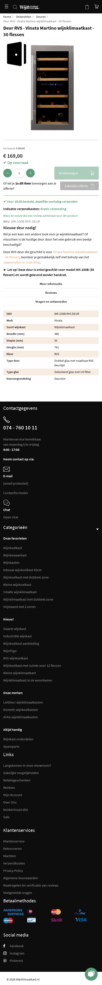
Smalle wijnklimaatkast (20, 592)
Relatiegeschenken (17, 780)
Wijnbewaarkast (15, 555)
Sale (6, 817)
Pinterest (13, 960)
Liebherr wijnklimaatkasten (23, 702)
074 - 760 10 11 (20, 427)
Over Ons (10, 802)
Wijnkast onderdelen (18, 739)
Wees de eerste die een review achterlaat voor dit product (40, 216)
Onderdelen (23, 17)
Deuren (41, 17)
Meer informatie (51, 284)
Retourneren (12, 848)
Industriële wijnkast (17, 636)
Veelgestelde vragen (17, 892)
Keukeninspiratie (15, 809)
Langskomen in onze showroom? (27, 765)
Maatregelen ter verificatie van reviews (30, 885)
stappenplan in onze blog (21, 262)
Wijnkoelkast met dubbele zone (26, 577)
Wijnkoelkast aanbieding (21, 643)
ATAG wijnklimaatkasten (20, 717)
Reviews (51, 293)
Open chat (10, 517)
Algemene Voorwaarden (20, 878)
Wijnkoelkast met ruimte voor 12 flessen (32, 665)
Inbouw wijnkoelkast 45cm (22, 570)
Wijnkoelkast (12, 548)
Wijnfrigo (10, 651)
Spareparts (11, 746)
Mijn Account (12, 795)
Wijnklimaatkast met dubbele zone (28, 599)
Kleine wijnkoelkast (17, 584)
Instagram (13, 953)
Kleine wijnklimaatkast (19, 673)
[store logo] (29, 5)
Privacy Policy (13, 870)
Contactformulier (15, 493)
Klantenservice (14, 841)
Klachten (9, 856)
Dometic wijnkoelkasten (20, 709)
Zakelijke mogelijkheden (21, 773)
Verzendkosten (14, 863)
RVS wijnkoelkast (15, 658)
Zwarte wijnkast (14, 629)
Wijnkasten (11, 562)
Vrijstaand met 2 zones (19, 606)
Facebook (13, 946)
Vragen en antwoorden (51, 301)
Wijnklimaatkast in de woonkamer (27, 680)
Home (7, 17)
